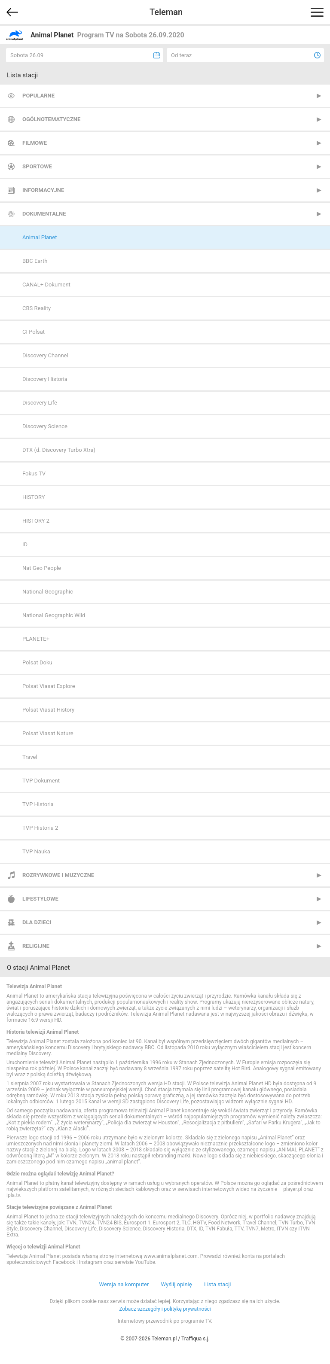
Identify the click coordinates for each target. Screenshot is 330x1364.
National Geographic (47, 591)
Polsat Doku (37, 662)
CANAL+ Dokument (46, 284)
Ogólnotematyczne (51, 119)
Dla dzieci (36, 922)
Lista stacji (217, 1284)
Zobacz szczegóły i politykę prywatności (165, 1309)
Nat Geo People (41, 568)
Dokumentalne (44, 213)
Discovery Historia (44, 379)
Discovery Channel (45, 355)
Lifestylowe (40, 898)
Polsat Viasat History (48, 709)
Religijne (35, 946)
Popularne (38, 95)
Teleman (166, 12)
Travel (29, 757)
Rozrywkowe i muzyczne (58, 875)
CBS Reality (36, 308)
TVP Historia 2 (40, 828)
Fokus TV (34, 473)
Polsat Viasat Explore (48, 686)
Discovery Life (39, 402)
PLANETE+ (35, 639)
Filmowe (34, 143)
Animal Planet (39, 237)
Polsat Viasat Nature (47, 733)
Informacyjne (43, 190)
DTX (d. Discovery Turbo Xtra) (58, 450)
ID (25, 544)
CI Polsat (33, 332)
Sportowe (37, 166)
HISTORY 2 (35, 521)
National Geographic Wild (53, 615)
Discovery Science (44, 426)
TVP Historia (38, 804)
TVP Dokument (41, 780)
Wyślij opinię (176, 1284)
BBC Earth (34, 261)
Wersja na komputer (124, 1284)
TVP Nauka (36, 851)
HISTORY (33, 497)
